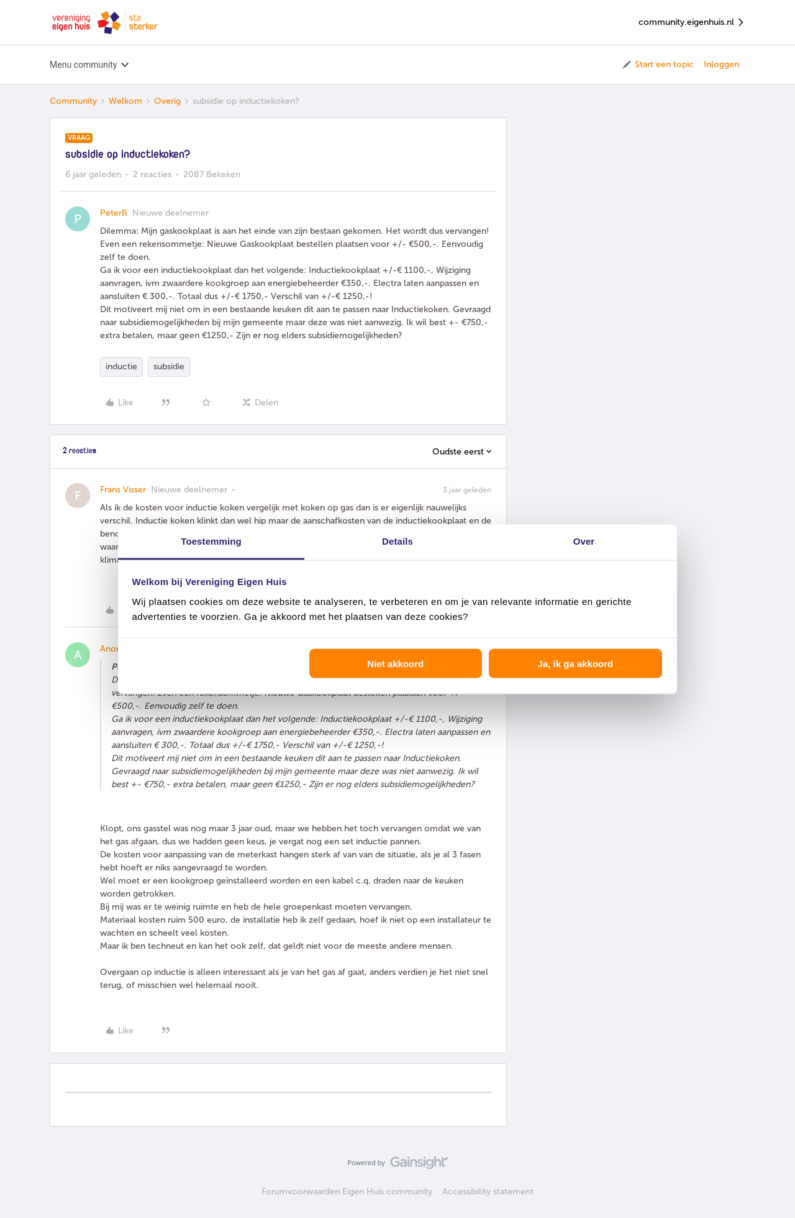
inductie (121, 366)
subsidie (168, 366)
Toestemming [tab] (211, 540)
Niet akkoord (395, 663)
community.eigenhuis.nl (691, 22)
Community (73, 101)
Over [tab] (584, 540)
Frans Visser (123, 489)
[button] (657, 64)
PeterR (113, 213)
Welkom (125, 101)
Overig (167, 101)
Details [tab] (397, 540)
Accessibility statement (488, 1191)
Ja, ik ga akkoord (576, 663)
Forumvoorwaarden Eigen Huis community (346, 1191)
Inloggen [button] (721, 64)
